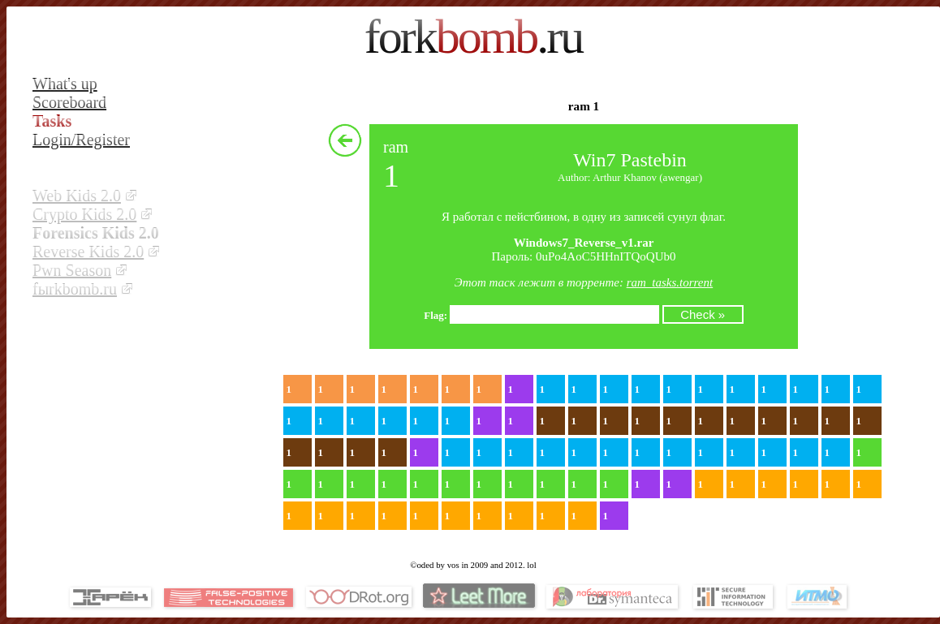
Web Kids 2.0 (76, 195)
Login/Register (81, 139)
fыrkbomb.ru (74, 289)
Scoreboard (69, 102)
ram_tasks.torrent (670, 282)
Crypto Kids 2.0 (84, 214)
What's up (64, 84)
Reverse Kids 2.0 (88, 251)
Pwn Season (71, 270)
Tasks (51, 121)
